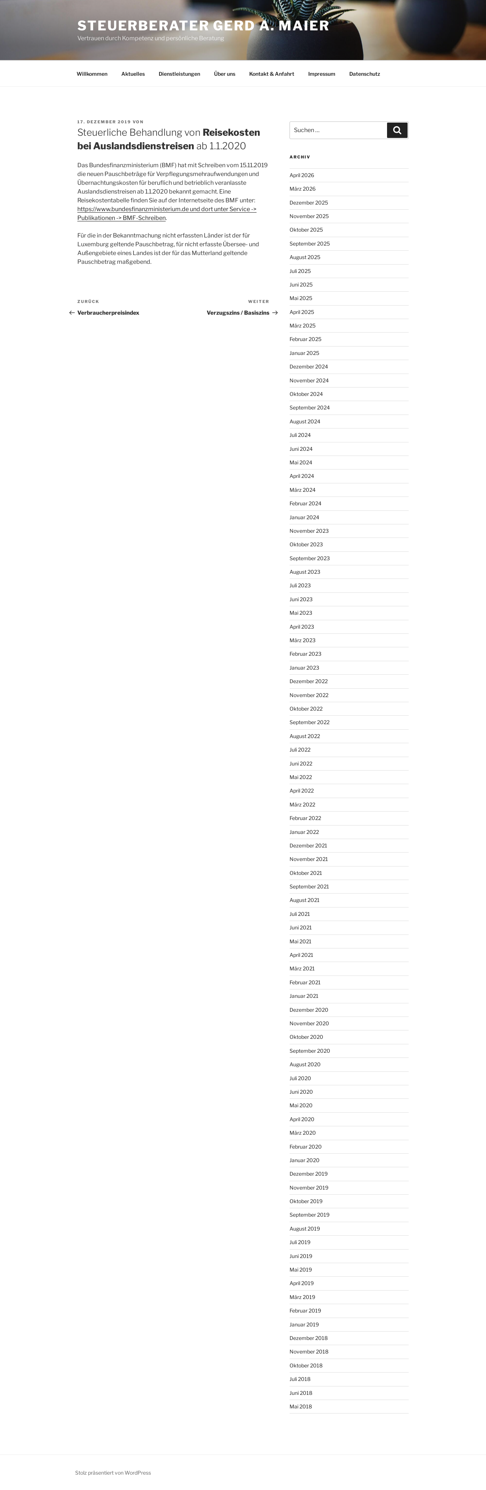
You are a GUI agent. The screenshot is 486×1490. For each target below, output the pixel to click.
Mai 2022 (301, 777)
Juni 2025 (301, 284)
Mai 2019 (301, 1269)
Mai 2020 (301, 1105)
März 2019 (302, 1297)
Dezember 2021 (308, 845)
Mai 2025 (301, 298)
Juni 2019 (301, 1256)
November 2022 (309, 695)
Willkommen (92, 74)
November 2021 (309, 859)
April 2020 (302, 1119)
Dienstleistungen (179, 74)
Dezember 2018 (309, 1338)
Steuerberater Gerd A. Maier (203, 26)
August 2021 (305, 900)
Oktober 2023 (306, 544)
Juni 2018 (301, 1393)
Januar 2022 (304, 832)
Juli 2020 (300, 1078)
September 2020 (310, 1051)
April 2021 (301, 955)
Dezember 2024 (309, 366)
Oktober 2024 (306, 394)
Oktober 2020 (306, 1037)
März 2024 (303, 490)
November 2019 (309, 1187)
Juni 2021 (301, 927)
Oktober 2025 (306, 230)
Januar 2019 (304, 1324)
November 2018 (309, 1351)
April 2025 (302, 312)
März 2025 (303, 325)
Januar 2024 (304, 517)
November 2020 (309, 1023)
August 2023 (305, 572)
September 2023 (310, 558)
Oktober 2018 (306, 1365)
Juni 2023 (301, 599)
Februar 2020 (306, 1146)
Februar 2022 (305, 818)
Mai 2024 (301, 462)
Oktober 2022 (306, 708)
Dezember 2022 (309, 681)
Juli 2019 (300, 1242)
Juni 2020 (301, 1092)
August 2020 (305, 1064)
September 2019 (309, 1215)
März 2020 (303, 1133)
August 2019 (305, 1228)
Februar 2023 (305, 654)
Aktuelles (133, 74)
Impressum (321, 74)
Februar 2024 (305, 503)
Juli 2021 (300, 914)
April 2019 (302, 1283)
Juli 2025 (300, 271)
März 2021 (302, 968)
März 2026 (303, 189)
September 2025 (310, 243)
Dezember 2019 (309, 1174)
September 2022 (309, 722)
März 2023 (303, 640)
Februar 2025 (305, 339)
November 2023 (309, 531)
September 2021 (309, 886)
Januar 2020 (305, 1160)
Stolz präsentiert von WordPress (113, 1473)
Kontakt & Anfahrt (271, 74)
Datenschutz (364, 74)
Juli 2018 (300, 1379)
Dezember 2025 (309, 202)
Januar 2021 (304, 996)
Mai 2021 (301, 941)
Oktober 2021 (306, 873)
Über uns (224, 74)
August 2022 (305, 736)
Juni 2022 (301, 763)
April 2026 (302, 175)
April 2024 (302, 476)
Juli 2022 (300, 749)
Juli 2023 (300, 585)
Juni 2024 (301, 449)
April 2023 (302, 627)
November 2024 (309, 380)
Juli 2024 (300, 435)
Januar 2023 (304, 667)
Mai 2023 (301, 613)
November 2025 (309, 216)
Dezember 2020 (309, 1010)
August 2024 (305, 421)
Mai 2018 (301, 1406)
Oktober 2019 (306, 1201)
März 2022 (302, 804)
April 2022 (302, 790)
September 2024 (310, 407)
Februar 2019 (305, 1310)
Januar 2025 (304, 353)
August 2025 (305, 257)
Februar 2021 (305, 982)
